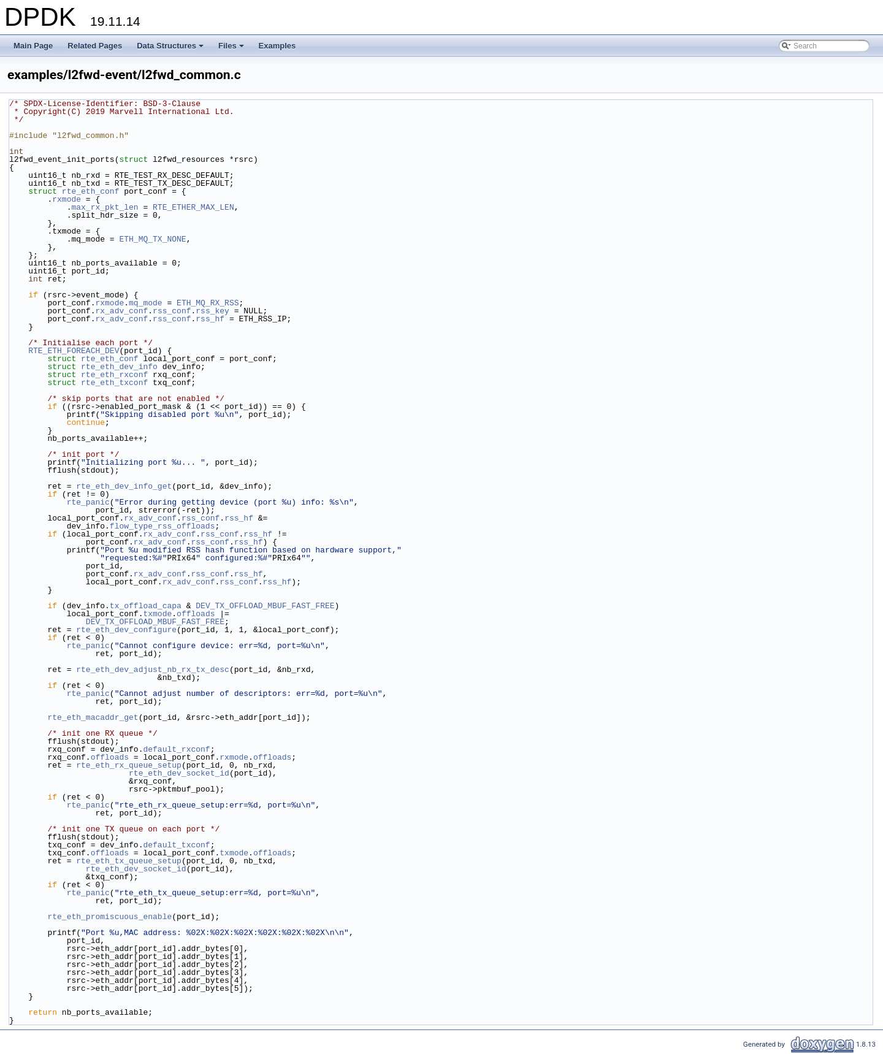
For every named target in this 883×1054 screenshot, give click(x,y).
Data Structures (171, 49)
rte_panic (88, 502)
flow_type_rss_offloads (162, 526)
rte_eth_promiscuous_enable (109, 916)
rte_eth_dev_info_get (124, 486)
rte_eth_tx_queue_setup (129, 860)
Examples (277, 45)
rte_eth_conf (91, 191)
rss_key (212, 310)
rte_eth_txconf (114, 382)
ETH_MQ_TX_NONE (152, 239)
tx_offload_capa (146, 605)
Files (232, 49)
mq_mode (145, 302)
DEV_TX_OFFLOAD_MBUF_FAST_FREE (265, 605)
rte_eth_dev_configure (126, 629)
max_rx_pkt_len (104, 207)
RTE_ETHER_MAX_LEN (193, 207)
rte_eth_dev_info (119, 366)
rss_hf (210, 318)
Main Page (33, 45)
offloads (196, 613)
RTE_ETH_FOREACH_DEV (73, 350)
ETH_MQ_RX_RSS (208, 302)
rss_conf (172, 310)
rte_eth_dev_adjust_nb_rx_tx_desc (152, 669)
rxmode (66, 199)
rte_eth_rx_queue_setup (129, 765)
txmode (157, 613)
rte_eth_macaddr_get (92, 717)
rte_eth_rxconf (114, 374)
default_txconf (176, 844)
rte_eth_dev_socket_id (179, 773)
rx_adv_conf (121, 310)
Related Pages (94, 45)
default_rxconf (176, 749)
